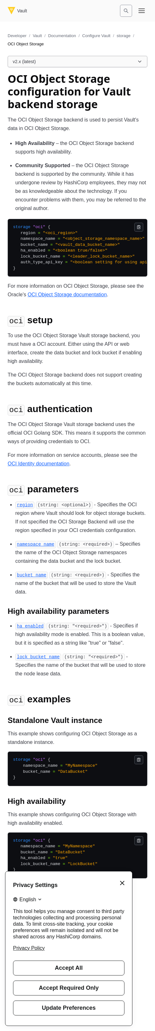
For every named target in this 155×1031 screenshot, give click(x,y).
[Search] (126, 11)
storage (123, 35)
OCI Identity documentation (38, 463)
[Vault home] (17, 11)
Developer (17, 35)
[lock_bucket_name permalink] (38, 656)
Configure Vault (96, 35)
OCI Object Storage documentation (67, 294)
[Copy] (138, 227)
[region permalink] (24, 504)
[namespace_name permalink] (35, 544)
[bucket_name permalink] (31, 574)
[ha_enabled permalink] (30, 625)
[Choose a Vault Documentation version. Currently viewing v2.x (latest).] (77, 61)
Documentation (62, 35)
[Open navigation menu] (141, 10)
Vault (37, 35)
